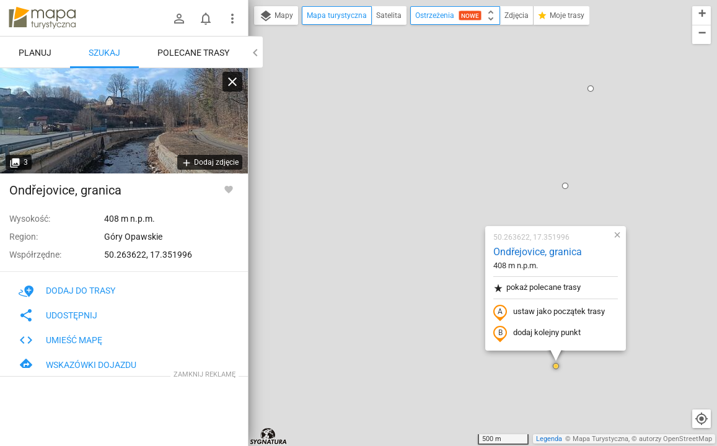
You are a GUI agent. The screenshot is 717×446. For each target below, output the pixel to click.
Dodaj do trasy (67, 290)
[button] (491, 43)
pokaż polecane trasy (463, 144)
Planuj (35, 53)
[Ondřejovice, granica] (124, 120)
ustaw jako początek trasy (475, 169)
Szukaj (104, 53)
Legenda (549, 439)
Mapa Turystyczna (600, 439)
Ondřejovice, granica (464, 109)
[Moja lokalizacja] (701, 418)
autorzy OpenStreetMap (675, 439)
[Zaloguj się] (179, 18)
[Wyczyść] (232, 82)
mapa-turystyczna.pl (42, 18)
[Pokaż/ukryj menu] (232, 18)
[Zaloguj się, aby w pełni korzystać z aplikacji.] (229, 189)
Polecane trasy (193, 53)
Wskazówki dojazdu (77, 364)
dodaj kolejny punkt (463, 190)
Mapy (276, 16)
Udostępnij (58, 315)
